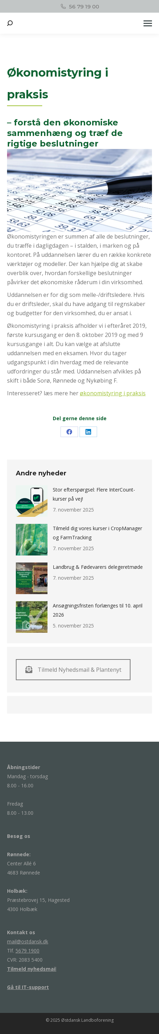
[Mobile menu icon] (148, 23)
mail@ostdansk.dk (27, 941)
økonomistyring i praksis (113, 393)
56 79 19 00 (79, 6)
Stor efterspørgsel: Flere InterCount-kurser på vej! (94, 494)
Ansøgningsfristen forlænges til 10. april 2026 (97, 610)
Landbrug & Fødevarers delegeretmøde (98, 567)
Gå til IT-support (28, 987)
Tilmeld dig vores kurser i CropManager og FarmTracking (97, 533)
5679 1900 (27, 950)
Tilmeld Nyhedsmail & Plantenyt (73, 670)
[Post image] (31, 501)
